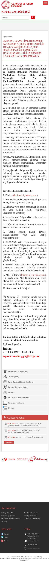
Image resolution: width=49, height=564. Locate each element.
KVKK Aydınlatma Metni (7, 513)
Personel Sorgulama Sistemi (15, 387)
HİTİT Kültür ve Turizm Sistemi (16, 397)
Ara (33, 17)
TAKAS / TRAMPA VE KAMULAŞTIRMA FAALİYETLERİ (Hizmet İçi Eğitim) (23, 431)
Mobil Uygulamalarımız (30, 516)
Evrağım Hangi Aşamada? (8, 516)
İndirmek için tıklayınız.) (33, 275)
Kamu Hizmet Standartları (31, 513)
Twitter (6, 537)
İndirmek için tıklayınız (25, 195)
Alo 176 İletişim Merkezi (33, 548)
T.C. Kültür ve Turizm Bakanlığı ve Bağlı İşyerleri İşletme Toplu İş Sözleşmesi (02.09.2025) (24, 425)
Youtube (6, 541)
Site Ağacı (4, 521)
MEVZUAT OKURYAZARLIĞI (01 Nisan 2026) (30, 437)
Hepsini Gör (9, 442)
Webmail (8, 392)
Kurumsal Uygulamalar (13, 403)
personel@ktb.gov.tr (33, 541)
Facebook (6, 534)
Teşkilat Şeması (11, 376)
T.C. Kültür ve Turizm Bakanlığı (32, 518)
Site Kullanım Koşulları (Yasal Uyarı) (10, 518)
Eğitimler (9, 408)
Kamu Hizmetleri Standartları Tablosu (18, 382)
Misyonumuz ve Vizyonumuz (15, 371)
